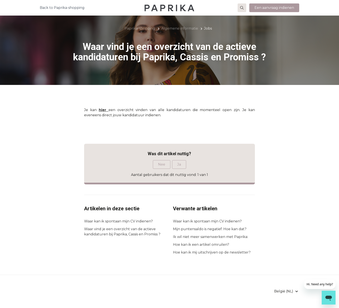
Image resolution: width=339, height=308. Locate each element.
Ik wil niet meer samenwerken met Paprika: (210, 237)
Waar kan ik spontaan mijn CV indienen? (118, 221)
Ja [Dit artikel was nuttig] (179, 164)
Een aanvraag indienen (274, 9)
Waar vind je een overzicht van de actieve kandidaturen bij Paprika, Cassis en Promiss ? (122, 231)
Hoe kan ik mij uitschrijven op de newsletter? (212, 252)
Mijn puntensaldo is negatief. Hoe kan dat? (209, 229)
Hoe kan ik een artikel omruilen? (201, 245)
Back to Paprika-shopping (62, 9)
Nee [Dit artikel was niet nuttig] (161, 164)
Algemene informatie (179, 28)
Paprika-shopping (140, 28)
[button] (242, 9)
